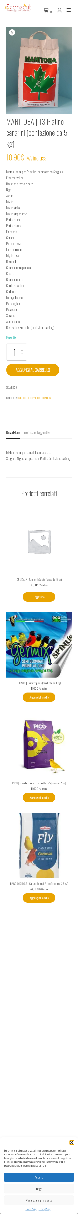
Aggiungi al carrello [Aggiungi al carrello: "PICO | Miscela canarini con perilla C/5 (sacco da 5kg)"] (39, 797)
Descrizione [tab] (13, 432)
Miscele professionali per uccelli (36, 398)
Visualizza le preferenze (39, 1200)
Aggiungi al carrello (33, 370)
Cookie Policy (31, 1209)
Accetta (39, 1177)
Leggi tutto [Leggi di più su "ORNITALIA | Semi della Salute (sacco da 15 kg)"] (39, 597)
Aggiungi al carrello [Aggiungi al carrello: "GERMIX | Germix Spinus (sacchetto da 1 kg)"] (39, 697)
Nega (39, 1188)
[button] (72, 1142)
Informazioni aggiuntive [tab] (37, 432)
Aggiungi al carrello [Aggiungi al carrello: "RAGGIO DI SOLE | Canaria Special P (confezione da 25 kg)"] (39, 898)
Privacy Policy (45, 1209)
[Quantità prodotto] (16, 352)
